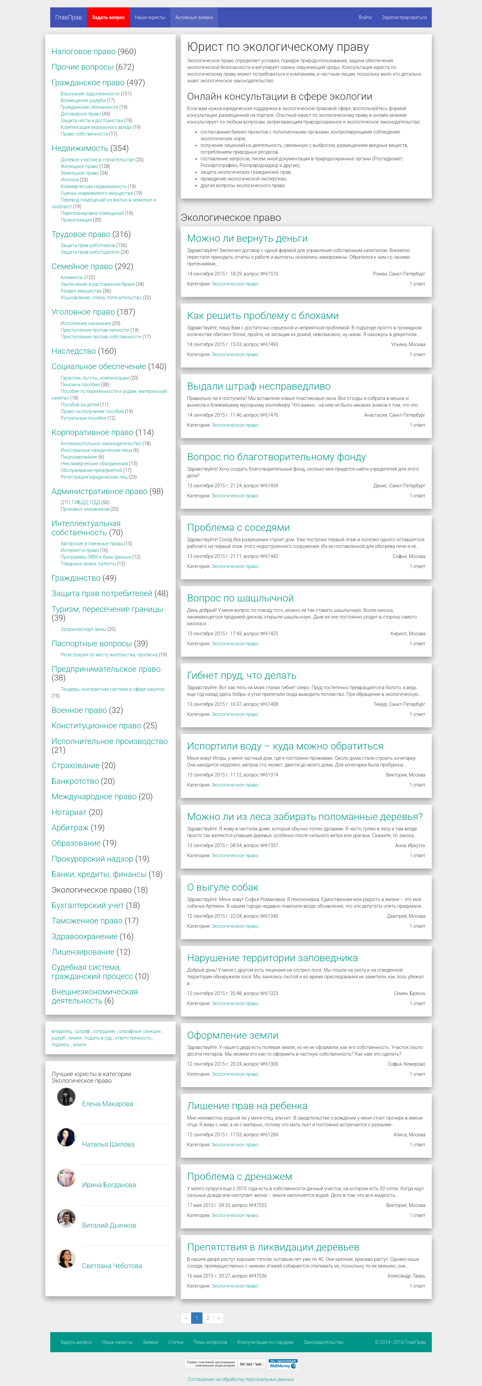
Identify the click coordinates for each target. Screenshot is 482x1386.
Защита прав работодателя (90, 252)
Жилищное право (79, 166)
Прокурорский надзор (92, 859)
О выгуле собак (222, 887)
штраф (82, 1031)
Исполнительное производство (110, 741)
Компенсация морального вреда (96, 127)
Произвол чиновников (85, 509)
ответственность (133, 1038)
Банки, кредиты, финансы (99, 874)
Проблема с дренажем (239, 1176)
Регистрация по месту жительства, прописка (109, 654)
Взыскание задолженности (90, 93)
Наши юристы (150, 17)
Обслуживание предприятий (91, 470)
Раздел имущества (81, 291)
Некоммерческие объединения (94, 463)
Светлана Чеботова (112, 1266)
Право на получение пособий (92, 411)
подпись (61, 1044)
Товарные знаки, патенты (88, 563)
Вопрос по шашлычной (240, 598)
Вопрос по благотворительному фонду (276, 457)
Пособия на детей (80, 404)
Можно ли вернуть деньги (247, 238)
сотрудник (104, 1031)
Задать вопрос (108, 17)
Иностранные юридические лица (96, 450)
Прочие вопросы (83, 67)
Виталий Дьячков (109, 1225)
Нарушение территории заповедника (272, 958)
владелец (62, 1031)
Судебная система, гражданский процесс (92, 972)
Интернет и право (80, 550)
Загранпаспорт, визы (83, 629)
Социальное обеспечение (99, 366)
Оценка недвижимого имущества (97, 193)
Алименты (72, 277)
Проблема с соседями (238, 527)
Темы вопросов (210, 1342)
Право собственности (84, 134)
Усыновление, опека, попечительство (101, 297)
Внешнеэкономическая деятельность (95, 996)
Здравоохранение (84, 936)
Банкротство (75, 781)
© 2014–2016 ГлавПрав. (401, 1342)
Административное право (100, 491)
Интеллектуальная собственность (86, 528)
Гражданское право (88, 82)
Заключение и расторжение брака (98, 284)
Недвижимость (80, 148)
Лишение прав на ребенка (247, 1106)
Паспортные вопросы (92, 643)
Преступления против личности (95, 330)
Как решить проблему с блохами (263, 315)
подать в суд (98, 1038)
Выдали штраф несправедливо (259, 386)
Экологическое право (235, 284)
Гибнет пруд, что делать (242, 675)
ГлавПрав (68, 17)
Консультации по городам (265, 1342)
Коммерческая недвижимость (94, 186)
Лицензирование (79, 457)
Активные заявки (194, 17)
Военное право (79, 710)
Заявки (150, 1342)
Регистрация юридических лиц (94, 477)
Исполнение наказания (86, 323)
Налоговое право (84, 51)
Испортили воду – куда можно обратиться (285, 746)
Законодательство (324, 1342)
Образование (76, 843)
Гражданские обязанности (89, 107)
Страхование (76, 765)
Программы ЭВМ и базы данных (96, 557)
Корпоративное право (93, 432)
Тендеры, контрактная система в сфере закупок (112, 689)
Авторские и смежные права (92, 543)
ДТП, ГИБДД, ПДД (80, 502)
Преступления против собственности (101, 336)
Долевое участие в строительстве (97, 159)
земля (79, 1044)
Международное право (94, 796)
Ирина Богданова (109, 1185)
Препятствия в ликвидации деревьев (273, 1247)
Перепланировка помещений (92, 213)
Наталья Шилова (108, 1144)
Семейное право (82, 266)
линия (74, 1038)
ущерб (58, 1038)
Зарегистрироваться (404, 17)
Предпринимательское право (106, 669)
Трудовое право (81, 234)
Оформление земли (232, 1035)
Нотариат (69, 812)
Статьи (175, 1342)
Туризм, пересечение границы (107, 609)
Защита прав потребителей (102, 593)
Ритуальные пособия (83, 418)
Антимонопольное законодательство (101, 443)
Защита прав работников (88, 245)
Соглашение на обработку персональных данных (241, 1379)
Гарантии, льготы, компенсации (95, 378)
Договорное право (81, 113)
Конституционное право (96, 725)
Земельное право (80, 173)
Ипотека (70, 179)
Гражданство (76, 578)
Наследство (74, 351)
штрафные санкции (139, 1031)
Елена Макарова (107, 1104)
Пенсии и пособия (80, 384)
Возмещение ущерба (83, 100)
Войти (365, 17)
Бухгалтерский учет (88, 905)
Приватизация (76, 220)
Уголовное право (83, 312)
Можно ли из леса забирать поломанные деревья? (305, 816)
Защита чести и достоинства (92, 120)
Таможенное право (87, 920)
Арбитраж (70, 827)
